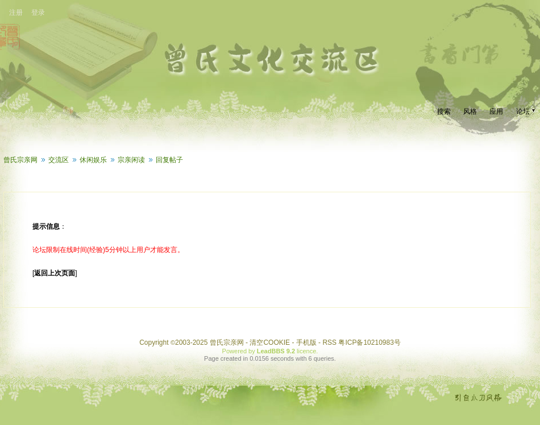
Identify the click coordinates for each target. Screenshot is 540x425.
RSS (329, 342)
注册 (16, 12)
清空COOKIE (270, 342)
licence (306, 351)
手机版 (306, 342)
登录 (38, 12)
